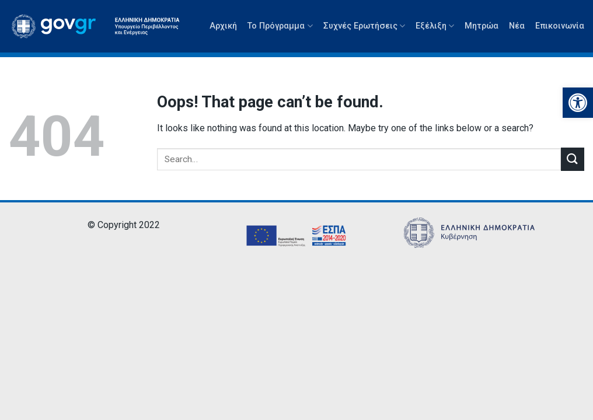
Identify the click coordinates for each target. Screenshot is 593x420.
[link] (578, 103)
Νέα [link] (517, 26)
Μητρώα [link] (481, 26)
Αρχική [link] (223, 26)
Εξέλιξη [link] (435, 26)
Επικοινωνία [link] (559, 26)
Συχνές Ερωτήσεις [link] (364, 26)
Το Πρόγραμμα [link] (279, 26)
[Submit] (572, 159)
